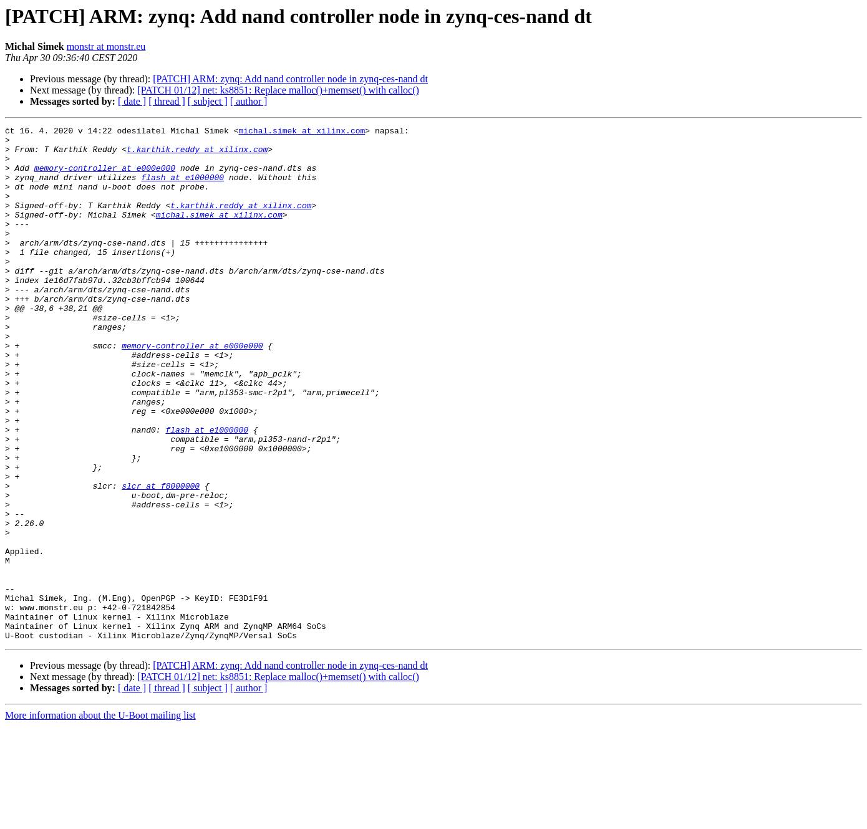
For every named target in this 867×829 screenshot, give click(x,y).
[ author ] (249, 101)
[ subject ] (208, 101)
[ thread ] (166, 101)
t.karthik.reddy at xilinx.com (197, 154)
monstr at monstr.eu (106, 46)
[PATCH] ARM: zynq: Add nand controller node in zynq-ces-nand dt (290, 79)
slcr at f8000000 (161, 558)
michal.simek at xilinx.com (301, 132)
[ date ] (132, 101)
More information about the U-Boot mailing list (100, 818)
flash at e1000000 (182, 188)
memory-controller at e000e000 (104, 177)
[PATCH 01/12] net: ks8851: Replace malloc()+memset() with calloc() (278, 90)
